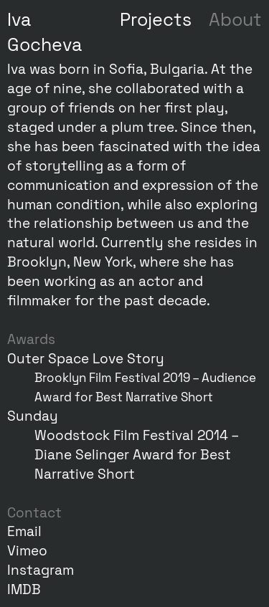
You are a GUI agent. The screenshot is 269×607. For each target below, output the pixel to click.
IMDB (24, 589)
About (235, 19)
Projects (156, 19)
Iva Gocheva (44, 32)
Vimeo (27, 551)
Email (24, 531)
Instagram (40, 570)
